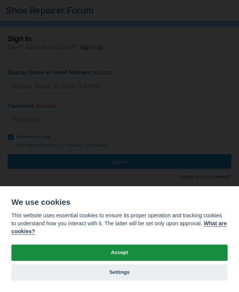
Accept (119, 252)
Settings (119, 272)
